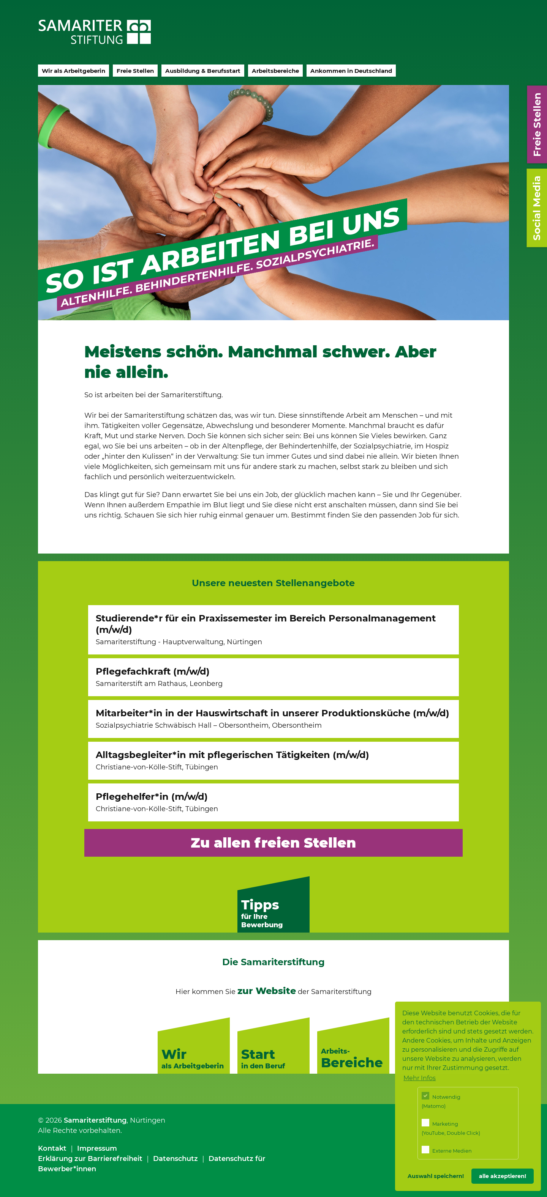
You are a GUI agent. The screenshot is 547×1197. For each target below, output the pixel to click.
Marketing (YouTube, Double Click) (451, 1127)
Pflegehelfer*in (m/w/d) (157, 802)
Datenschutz (175, 1159)
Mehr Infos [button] (419, 1078)
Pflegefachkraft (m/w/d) (159, 677)
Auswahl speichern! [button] (436, 1176)
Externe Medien (447, 1150)
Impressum (97, 1148)
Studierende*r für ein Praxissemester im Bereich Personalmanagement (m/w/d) (266, 629)
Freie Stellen (135, 70)
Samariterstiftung (95, 1120)
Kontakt (52, 1148)
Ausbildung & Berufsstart (202, 70)
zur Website (266, 990)
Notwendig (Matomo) (441, 1100)
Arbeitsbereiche (275, 70)
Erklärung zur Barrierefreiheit (90, 1159)
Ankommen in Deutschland (351, 70)
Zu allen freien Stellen (273, 842)
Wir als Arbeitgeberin (73, 70)
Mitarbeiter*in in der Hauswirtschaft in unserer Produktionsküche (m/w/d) (272, 719)
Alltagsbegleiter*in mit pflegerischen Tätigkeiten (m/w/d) (232, 760)
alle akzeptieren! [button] (502, 1176)
